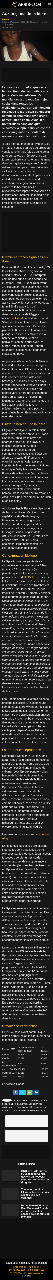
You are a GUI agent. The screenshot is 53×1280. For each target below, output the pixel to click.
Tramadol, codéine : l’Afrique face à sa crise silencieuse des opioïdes (35, 1193)
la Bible (29, 577)
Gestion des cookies (35, 1273)
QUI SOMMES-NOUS (17, 1270)
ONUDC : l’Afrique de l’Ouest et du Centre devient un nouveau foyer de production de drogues (35, 1177)
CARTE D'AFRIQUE (20, 1267)
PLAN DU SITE (35, 1267)
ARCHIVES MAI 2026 (18, 1273)
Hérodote (21, 318)
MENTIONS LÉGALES (35, 1270)
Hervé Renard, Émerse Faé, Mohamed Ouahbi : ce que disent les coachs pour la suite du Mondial (35, 1211)
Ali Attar (6, 19)
